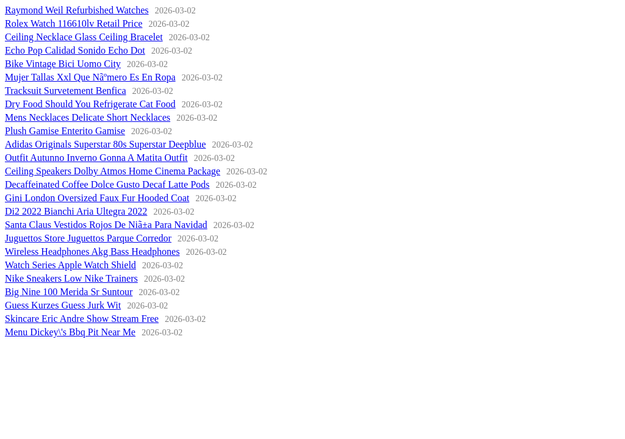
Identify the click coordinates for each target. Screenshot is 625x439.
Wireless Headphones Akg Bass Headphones (92, 251)
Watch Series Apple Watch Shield (70, 265)
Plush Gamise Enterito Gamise (65, 131)
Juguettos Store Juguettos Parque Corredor (88, 238)
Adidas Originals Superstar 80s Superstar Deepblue (105, 144)
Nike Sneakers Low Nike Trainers (71, 278)
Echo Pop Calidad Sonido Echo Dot (75, 50)
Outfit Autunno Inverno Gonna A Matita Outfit (96, 157)
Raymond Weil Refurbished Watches (76, 10)
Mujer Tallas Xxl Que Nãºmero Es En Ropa (90, 77)
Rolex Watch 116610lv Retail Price (73, 23)
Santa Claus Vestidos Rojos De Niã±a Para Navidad (106, 225)
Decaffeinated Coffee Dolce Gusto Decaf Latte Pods (107, 184)
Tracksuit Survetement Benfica (65, 90)
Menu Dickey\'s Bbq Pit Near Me (70, 332)
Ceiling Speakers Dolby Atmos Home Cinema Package (112, 171)
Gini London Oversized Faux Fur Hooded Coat (97, 198)
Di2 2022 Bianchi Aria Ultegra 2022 (76, 211)
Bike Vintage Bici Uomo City (63, 64)
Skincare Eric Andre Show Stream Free (82, 318)
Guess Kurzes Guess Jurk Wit (63, 305)
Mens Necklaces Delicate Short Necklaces (87, 117)
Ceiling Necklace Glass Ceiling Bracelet (84, 37)
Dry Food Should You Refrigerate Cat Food (90, 104)
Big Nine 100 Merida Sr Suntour (68, 292)
